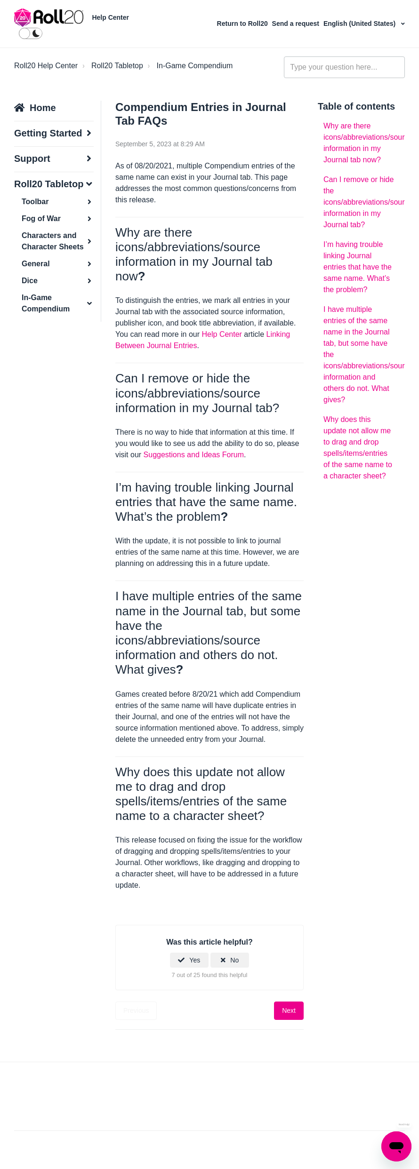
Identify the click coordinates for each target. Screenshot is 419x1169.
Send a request (296, 23)
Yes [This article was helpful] (194, 960)
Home (43, 108)
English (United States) (360, 23)
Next (289, 1010)
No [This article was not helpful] (234, 960)
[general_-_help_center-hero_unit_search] (344, 67)
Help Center (110, 17)
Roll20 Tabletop (117, 66)
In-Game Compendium (195, 66)
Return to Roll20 (243, 23)
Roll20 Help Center (46, 66)
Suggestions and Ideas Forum (194, 455)
